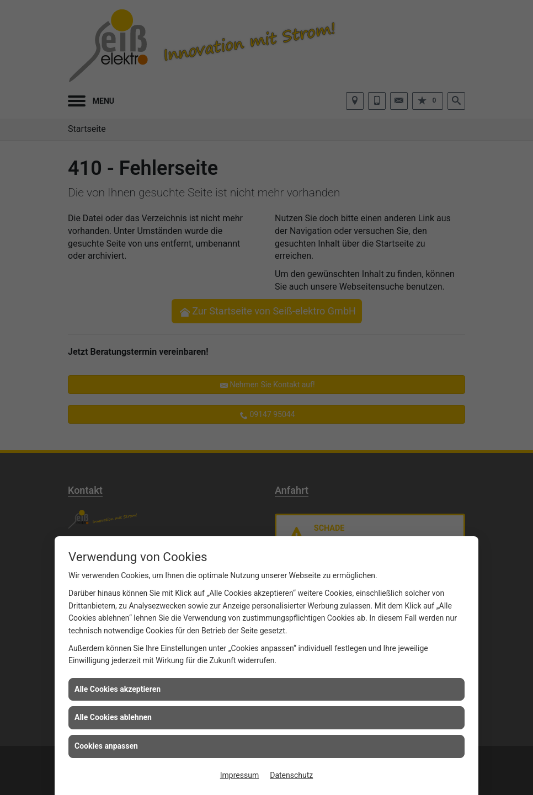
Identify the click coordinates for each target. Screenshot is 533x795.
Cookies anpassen (106, 745)
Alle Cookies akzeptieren (117, 689)
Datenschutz (291, 775)
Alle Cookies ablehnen (113, 717)
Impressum (239, 775)
